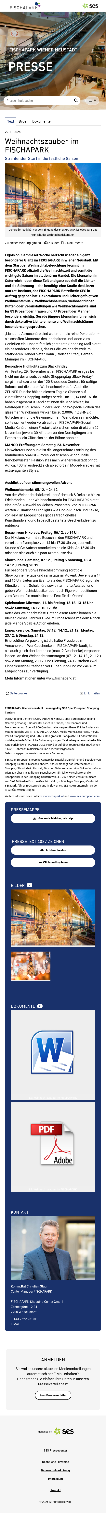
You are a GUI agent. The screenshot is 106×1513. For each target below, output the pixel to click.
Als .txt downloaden (53, 850)
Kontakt (55, 1490)
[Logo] (25, 6)
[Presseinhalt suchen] (42, 100)
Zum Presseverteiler (53, 1395)
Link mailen (92, 693)
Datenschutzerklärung (55, 1470)
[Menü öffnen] (6, 5)
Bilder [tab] (23, 121)
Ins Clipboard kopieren (53, 862)
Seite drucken (19, 693)
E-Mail (15, 1324)
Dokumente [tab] (41, 121)
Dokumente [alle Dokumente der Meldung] (23, 1006)
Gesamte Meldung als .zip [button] (53, 818)
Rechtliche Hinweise (55, 1462)
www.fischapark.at (52, 796)
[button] (76, 100)
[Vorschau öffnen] (53, 195)
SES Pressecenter (55, 1450)
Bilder (18, 885)
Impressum (55, 1479)
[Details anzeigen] (53, 1052)
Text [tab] (10, 121)
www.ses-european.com (84, 796)
